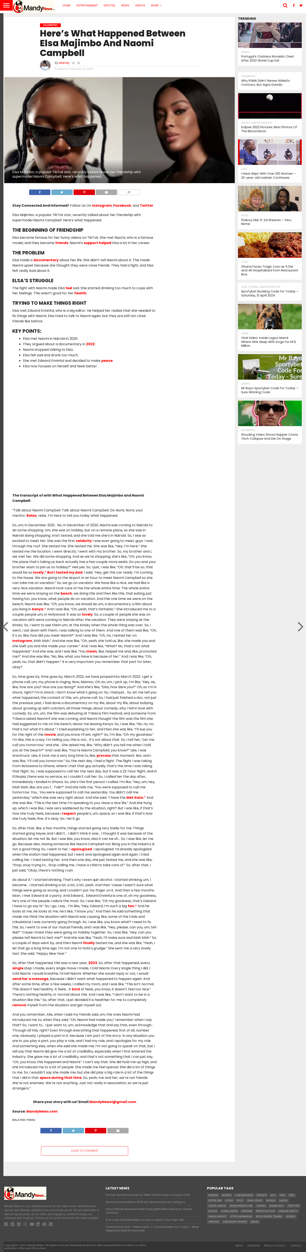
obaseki (213, 1221)
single (17, 968)
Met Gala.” (136, 797)
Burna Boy (276, 1205)
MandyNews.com (42, 1111)
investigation (265, 1211)
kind (76, 989)
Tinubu (260, 1205)
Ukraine (246, 1211)
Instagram (22, 640)
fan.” (132, 906)
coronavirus (244, 1195)
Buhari (226, 1195)
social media (217, 1205)
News (125, 5)
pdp (282, 1195)
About (239, 1245)
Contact (296, 1245)
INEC (292, 1195)
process (104, 755)
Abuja (255, 1221)
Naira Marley (217, 1216)
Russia (212, 1211)
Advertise (253, 1245)
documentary (46, 260)
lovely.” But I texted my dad (58, 572)
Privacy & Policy (275, 1245)
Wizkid (290, 1216)
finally (89, 942)
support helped (97, 242)
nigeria (213, 1195)
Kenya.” (39, 609)
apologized (81, 849)
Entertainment (87, 5)
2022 (90, 344)
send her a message (30, 978)
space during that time (61, 1077)
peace (107, 360)
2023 (92, 962)
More (155, 5)
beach (66, 593)
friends (61, 242)
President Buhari (235, 1221)
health (80, 293)
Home (66, 5)
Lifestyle (109, 5)
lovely (87, 614)
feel (68, 288)
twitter (293, 1205)
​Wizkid (270, 1200)
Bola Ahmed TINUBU (269, 1216)
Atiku (229, 1200)
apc (273, 1195)
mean (91, 651)
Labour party (288, 1211)
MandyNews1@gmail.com (112, 1101)
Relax (32, 515)
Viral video (254, 1200)
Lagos (283, 1200)
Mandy (64, 63)
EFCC (240, 1200)
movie (50, 734)
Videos (140, 5)
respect (69, 813)
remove (19, 1005)
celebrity (84, 540)
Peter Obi (214, 1200)
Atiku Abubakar (241, 1216)
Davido (261, 1195)
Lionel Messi (229, 1211)
